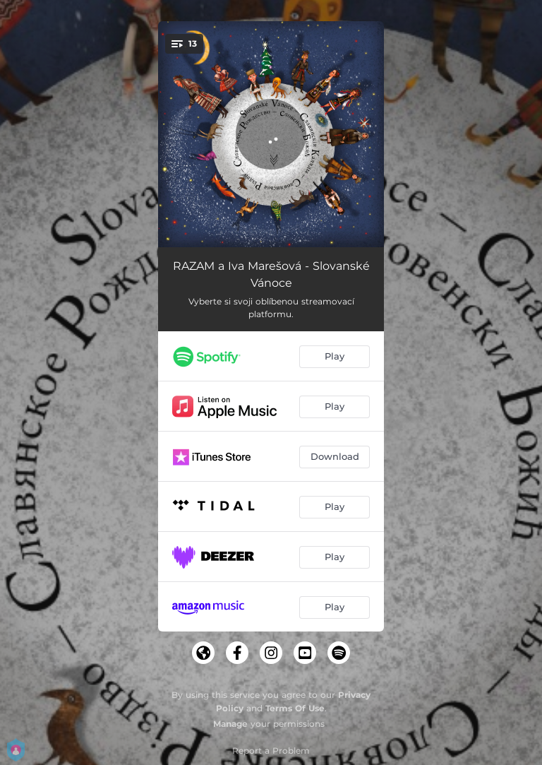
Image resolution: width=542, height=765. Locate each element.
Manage (230, 723)
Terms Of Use (295, 708)
